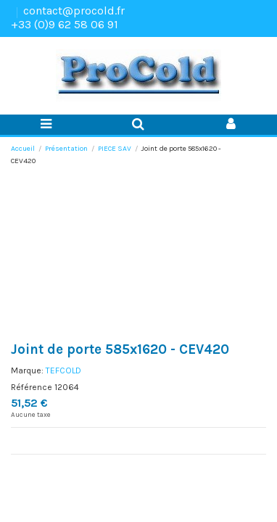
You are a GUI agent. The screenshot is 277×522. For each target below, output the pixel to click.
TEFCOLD (63, 370)
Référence (31, 387)
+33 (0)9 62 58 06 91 (64, 24)
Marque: (27, 370)
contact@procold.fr (74, 10)
